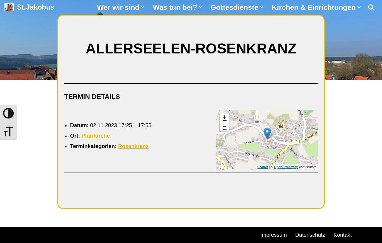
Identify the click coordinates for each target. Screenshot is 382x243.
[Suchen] (371, 7)
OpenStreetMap (286, 167)
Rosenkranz (133, 146)
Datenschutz (310, 235)
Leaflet (263, 167)
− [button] (225, 126)
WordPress (72, 234)
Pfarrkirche (95, 136)
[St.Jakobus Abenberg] (29, 7)
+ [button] (225, 117)
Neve (10, 234)
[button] (142, 7)
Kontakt (342, 235)
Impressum (273, 235)
